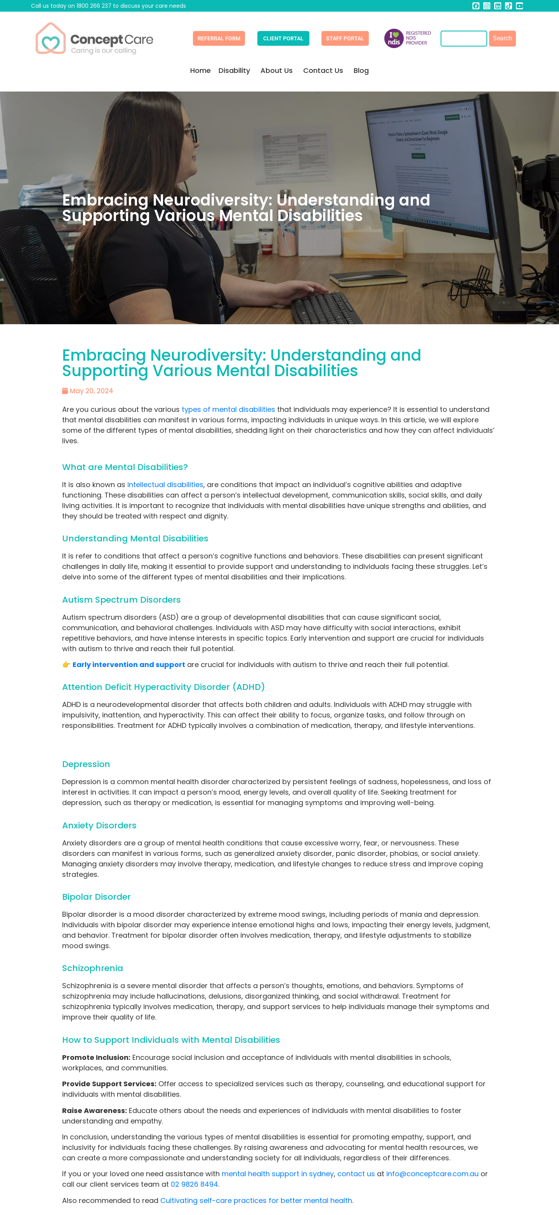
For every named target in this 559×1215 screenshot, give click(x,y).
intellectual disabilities (165, 484)
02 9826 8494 (194, 1184)
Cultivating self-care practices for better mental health (256, 1200)
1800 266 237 (93, 6)
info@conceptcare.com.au (431, 1174)
